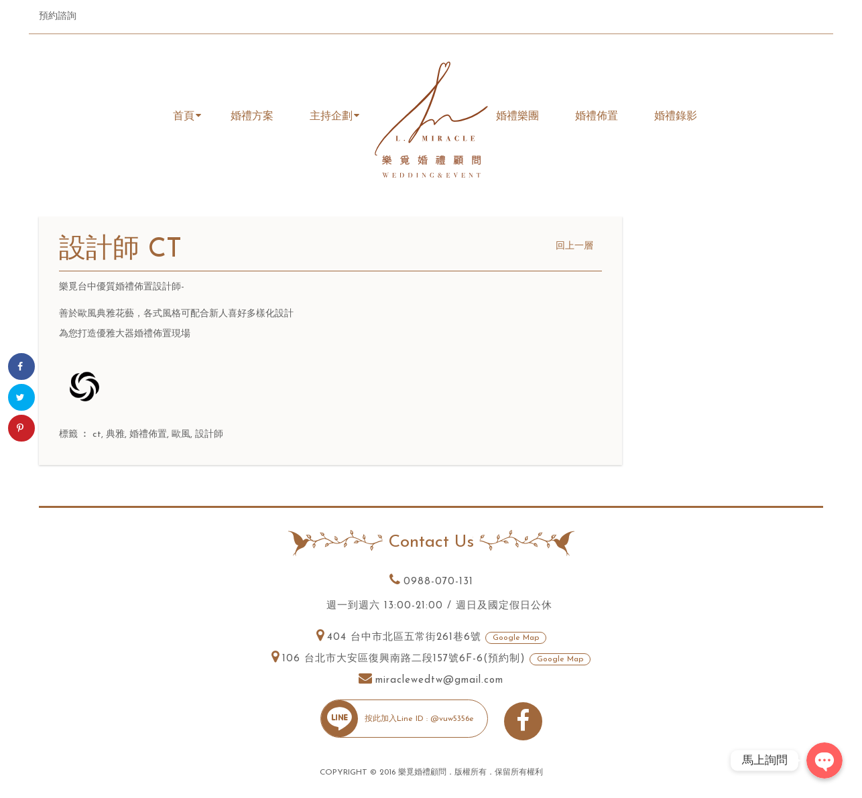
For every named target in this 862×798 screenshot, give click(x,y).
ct (97, 434)
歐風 (181, 434)
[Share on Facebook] (21, 366)
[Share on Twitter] (21, 397)
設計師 (209, 434)
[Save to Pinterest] (21, 428)
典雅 (115, 434)
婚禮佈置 (148, 434)
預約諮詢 (57, 16)
